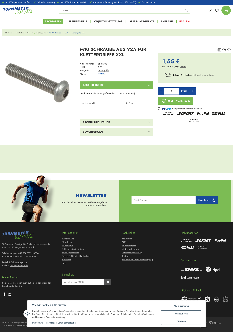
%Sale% (184, 21)
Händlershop (68, 238)
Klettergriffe (103, 70)
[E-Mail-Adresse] (164, 200)
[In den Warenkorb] (4, 42)
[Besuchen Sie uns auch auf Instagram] (10, 294)
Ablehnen (181, 321)
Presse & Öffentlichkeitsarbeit (76, 256)
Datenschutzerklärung (132, 252)
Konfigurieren (181, 314)
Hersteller (66, 259)
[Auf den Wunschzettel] (229, 50)
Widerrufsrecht (129, 245)
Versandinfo (67, 245)
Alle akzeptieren (181, 306)
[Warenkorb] (226, 10)
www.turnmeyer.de (19, 265)
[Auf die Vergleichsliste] (219, 50)
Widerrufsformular (130, 249)
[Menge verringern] (161, 91)
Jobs (64, 263)
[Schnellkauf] (83, 282)
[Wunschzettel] (217, 10)
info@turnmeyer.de (18, 262)
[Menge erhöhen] (192, 91)
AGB (124, 242)
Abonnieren (206, 200)
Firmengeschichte (70, 252)
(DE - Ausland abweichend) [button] (203, 75)
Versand (183, 66)
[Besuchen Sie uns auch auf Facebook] (4, 294)
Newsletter (67, 242)
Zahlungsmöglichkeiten (73, 249)
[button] (210, 10)
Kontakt (125, 256)
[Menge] (171, 91)
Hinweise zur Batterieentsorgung (60, 323)
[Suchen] (122, 10)
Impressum (37, 323)
